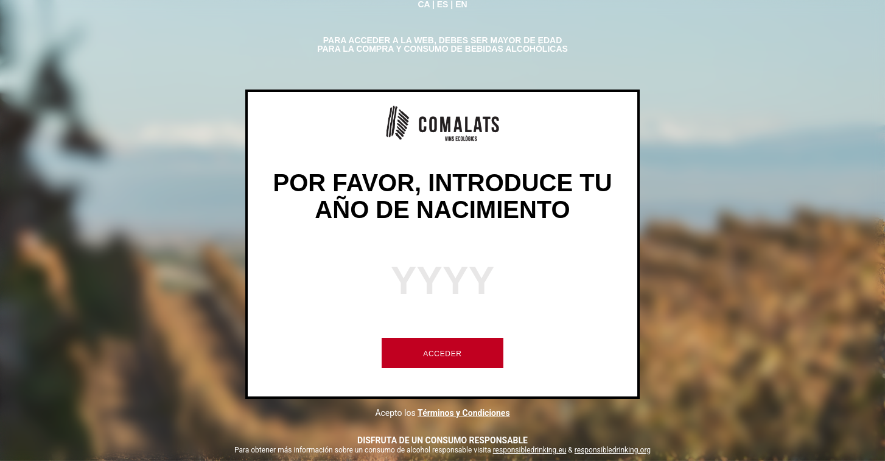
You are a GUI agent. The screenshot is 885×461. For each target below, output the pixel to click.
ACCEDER (442, 354)
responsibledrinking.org (613, 450)
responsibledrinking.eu (530, 450)
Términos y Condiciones (464, 413)
